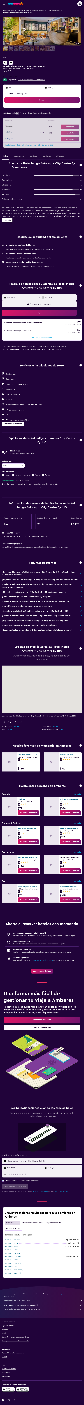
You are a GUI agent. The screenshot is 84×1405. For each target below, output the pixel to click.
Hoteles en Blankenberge (14, 1270)
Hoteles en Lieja (11, 1266)
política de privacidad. (61, 1191)
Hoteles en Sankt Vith (13, 1273)
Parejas (47, 475)
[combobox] (13, 465)
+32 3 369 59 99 (10, 76)
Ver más (77, 794)
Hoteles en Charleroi (13, 1256)
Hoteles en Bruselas (12, 1240)
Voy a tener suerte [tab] (54, 1223)
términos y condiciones (40, 1191)
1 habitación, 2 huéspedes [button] (16, 94)
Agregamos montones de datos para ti (43, 1305)
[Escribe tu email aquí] (44, 1174)
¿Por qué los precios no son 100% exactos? (43, 1309)
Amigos (7, 475)
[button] (4, 3)
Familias (37, 475)
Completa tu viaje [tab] (13, 1228)
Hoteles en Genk (11, 1260)
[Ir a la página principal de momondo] (15, 3)
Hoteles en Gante (11, 1246)
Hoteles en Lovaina (12, 1253)
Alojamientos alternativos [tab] (32, 1223)
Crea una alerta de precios (43, 960)
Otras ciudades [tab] (12, 1223)
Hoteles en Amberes (53, 10)
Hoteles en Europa (23, 10)
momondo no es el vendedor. (43, 1300)
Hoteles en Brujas (11, 1243)
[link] (28, 812)
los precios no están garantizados (59, 1294)
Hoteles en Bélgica (38, 10)
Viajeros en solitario (22, 475)
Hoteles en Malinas (12, 1250)
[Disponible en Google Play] (8, 1389)
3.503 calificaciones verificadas (31, 80)
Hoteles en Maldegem (13, 1263)
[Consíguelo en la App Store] (22, 1389)
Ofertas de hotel (8, 10)
